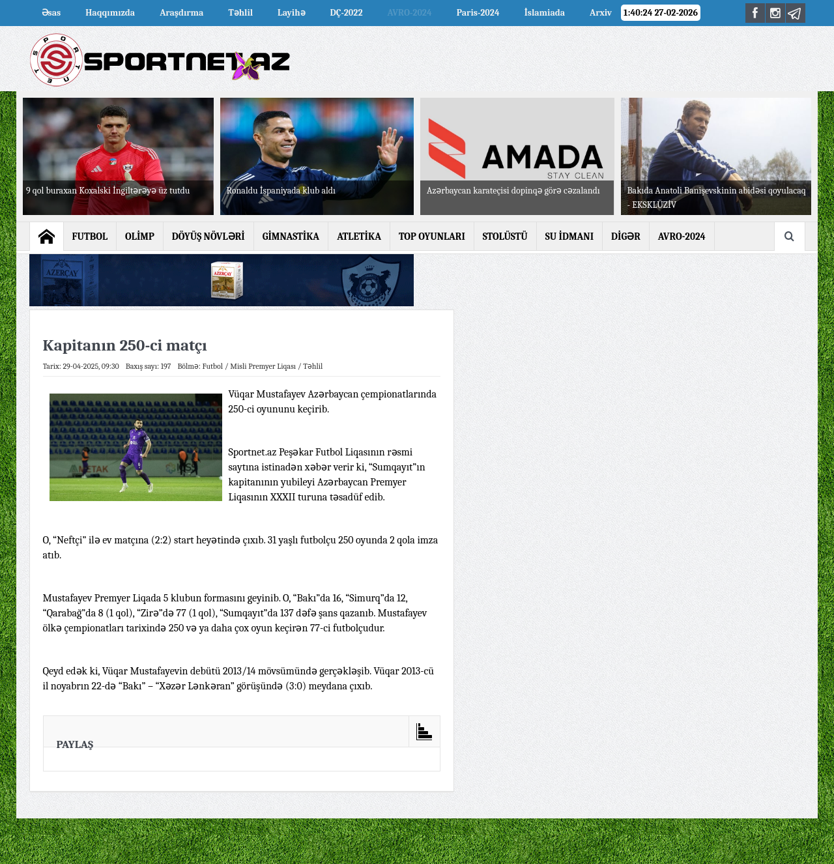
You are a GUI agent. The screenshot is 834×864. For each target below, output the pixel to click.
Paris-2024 (478, 12)
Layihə (291, 12)
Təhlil (240, 12)
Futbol (213, 366)
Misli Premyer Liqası (263, 366)
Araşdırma (181, 12)
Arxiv (601, 12)
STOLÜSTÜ (505, 236)
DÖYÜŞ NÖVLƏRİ (208, 236)
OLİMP (139, 236)
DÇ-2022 (346, 12)
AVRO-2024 (410, 12)
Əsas (51, 12)
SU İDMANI (569, 236)
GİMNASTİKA (291, 236)
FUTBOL (90, 236)
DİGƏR (625, 236)
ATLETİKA (359, 236)
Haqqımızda (110, 12)
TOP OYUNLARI (432, 236)
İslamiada (545, 12)
